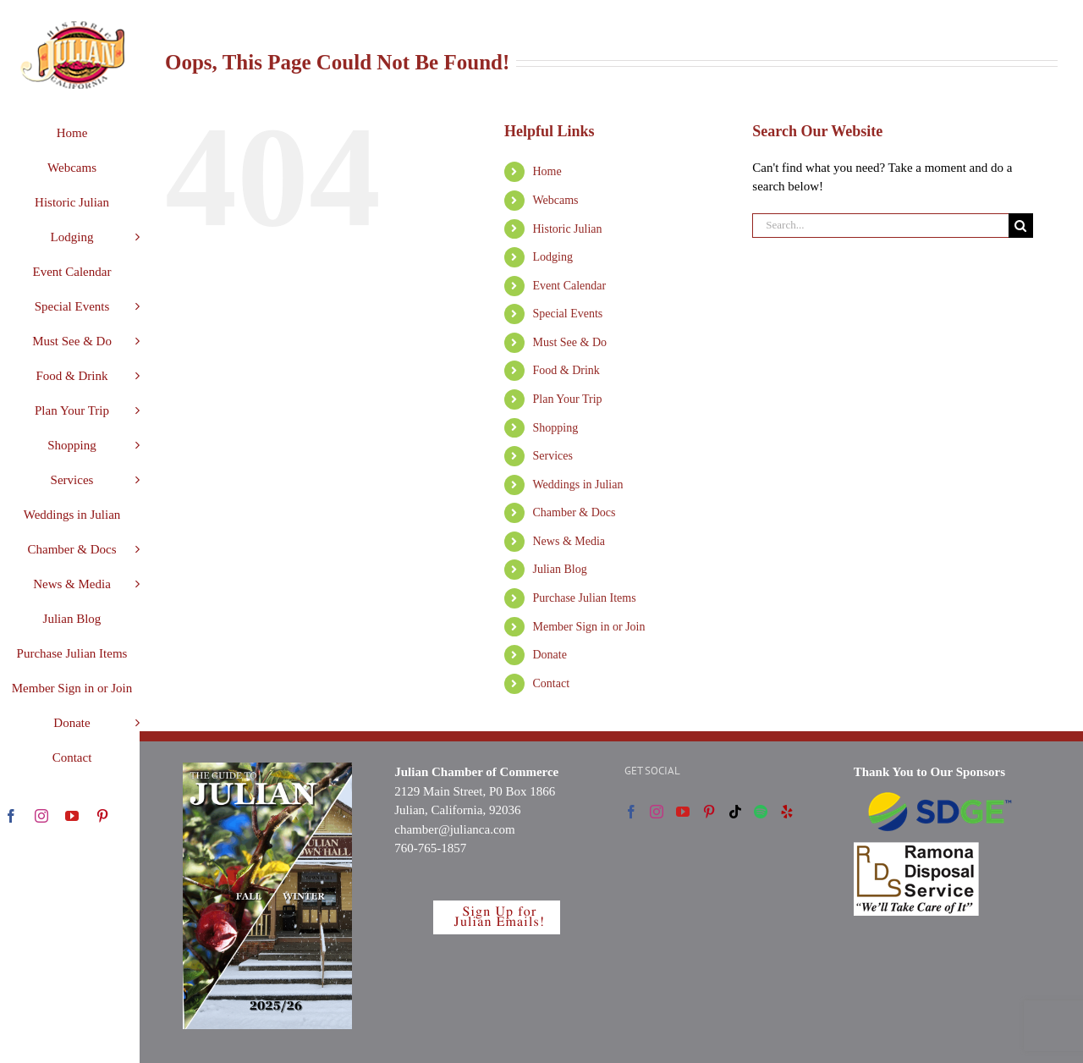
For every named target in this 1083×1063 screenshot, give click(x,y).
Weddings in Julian (578, 484)
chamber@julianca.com (454, 829)
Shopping (556, 427)
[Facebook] (631, 811)
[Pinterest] (709, 811)
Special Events (568, 313)
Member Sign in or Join (589, 626)
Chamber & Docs (574, 512)
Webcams (556, 200)
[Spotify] (760, 811)
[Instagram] (656, 811)
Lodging (553, 257)
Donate (550, 654)
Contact (551, 683)
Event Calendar (570, 285)
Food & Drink (566, 370)
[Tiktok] (735, 811)
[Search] (1021, 225)
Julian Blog (560, 569)
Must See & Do (570, 342)
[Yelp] (787, 811)
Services (553, 455)
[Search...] (880, 225)
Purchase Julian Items (584, 598)
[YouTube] (683, 811)
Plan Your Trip (567, 399)
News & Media (569, 541)
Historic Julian (567, 229)
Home (547, 171)
